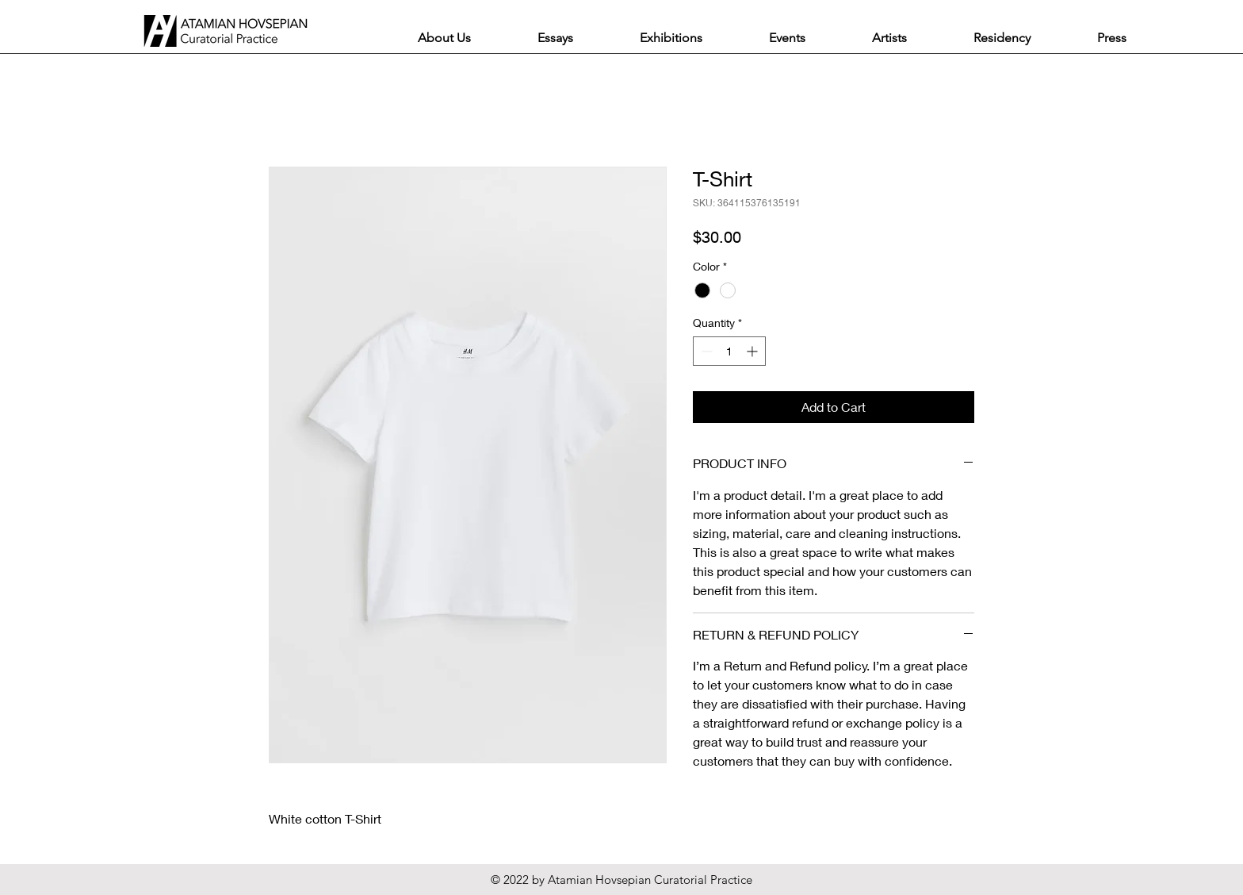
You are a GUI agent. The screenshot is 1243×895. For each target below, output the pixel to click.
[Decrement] (705, 351)
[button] (555, 38)
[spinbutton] (729, 351)
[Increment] (753, 351)
